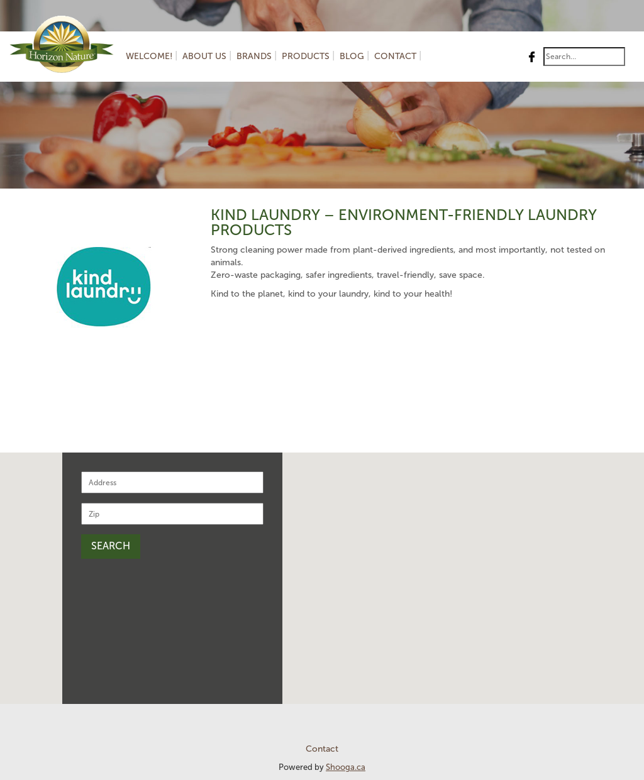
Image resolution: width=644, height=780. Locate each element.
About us (204, 56)
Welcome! (149, 56)
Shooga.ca (345, 767)
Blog (352, 56)
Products (306, 56)
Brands (254, 56)
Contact (395, 56)
